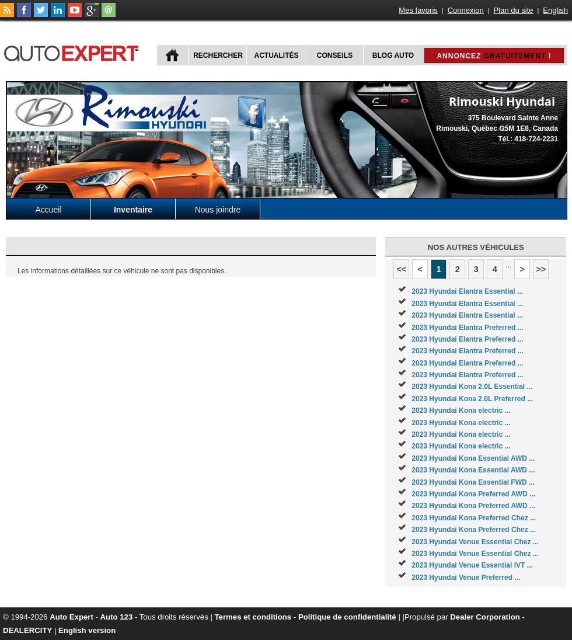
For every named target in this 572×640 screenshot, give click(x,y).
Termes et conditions (253, 617)
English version (87, 630)
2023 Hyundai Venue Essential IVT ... (471, 565)
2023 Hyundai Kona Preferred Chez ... (473, 518)
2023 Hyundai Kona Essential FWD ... (473, 482)
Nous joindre (218, 209)
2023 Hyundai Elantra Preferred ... (467, 328)
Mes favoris (418, 10)
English (555, 10)
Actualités (276, 55)
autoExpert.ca (73, 51)
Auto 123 (116, 617)
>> (541, 269)
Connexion (466, 10)
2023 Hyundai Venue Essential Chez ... (474, 542)
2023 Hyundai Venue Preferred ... (465, 577)
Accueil (48, 209)
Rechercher (218, 55)
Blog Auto (393, 55)
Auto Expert (71, 617)
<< (401, 269)
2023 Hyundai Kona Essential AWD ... (473, 458)
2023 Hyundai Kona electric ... (460, 410)
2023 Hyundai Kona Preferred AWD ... (473, 494)
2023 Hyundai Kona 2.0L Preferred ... (472, 399)
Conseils (335, 55)
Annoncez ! (494, 56)
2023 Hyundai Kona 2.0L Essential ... (471, 386)
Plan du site (513, 10)
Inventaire (133, 209)
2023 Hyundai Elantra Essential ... (467, 291)
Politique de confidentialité (347, 617)
